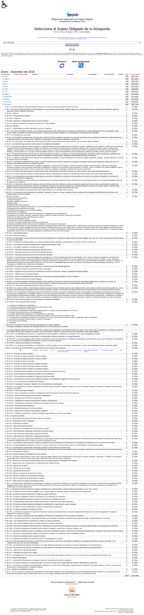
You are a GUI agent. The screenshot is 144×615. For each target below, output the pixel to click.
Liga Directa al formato (107, 350)
